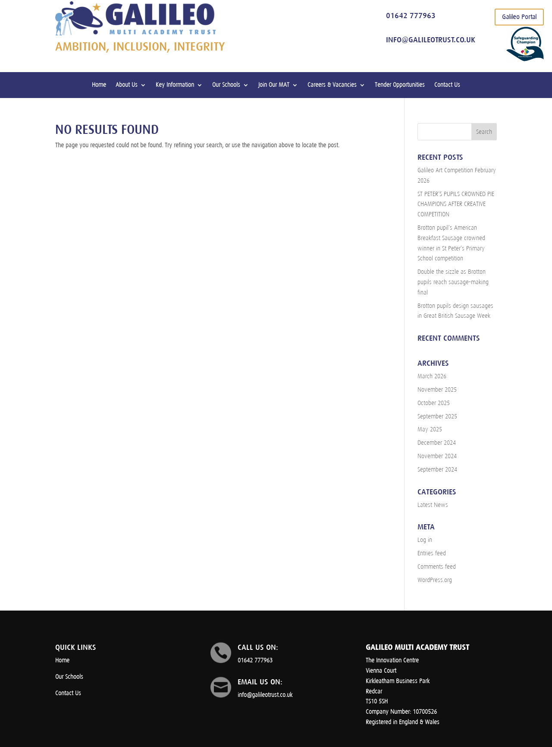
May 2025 (429, 429)
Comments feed (436, 566)
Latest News (432, 505)
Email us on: (260, 681)
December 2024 (436, 443)
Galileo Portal (519, 16)
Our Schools (226, 85)
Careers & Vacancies (332, 85)
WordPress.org (434, 580)
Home (99, 85)
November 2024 (437, 456)
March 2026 (431, 376)
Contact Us (447, 85)
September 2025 (437, 416)
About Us (127, 85)
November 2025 (437, 389)
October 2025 (433, 403)
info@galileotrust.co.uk (430, 39)
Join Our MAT (273, 85)
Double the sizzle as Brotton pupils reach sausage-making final (453, 282)
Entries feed (431, 553)
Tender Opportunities (400, 85)
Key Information (175, 85)
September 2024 (437, 469)
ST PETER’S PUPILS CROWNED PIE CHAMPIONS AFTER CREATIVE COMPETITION (455, 204)
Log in (424, 540)
